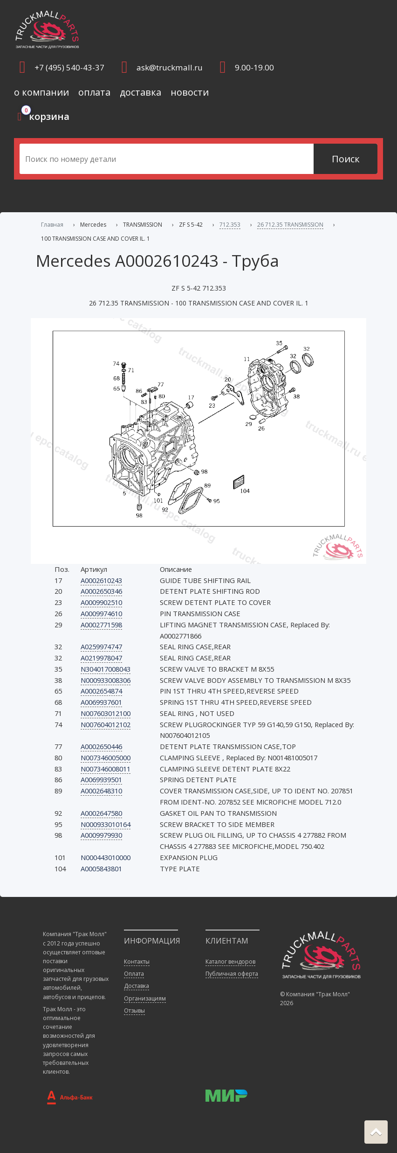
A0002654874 (101, 690)
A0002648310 (101, 790)
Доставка (136, 986)
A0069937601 (101, 702)
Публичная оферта (231, 974)
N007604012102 (105, 724)
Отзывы (134, 1010)
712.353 (229, 225)
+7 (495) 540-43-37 (69, 67)
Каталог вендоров (230, 961)
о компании (41, 92)
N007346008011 (105, 768)
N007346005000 (105, 757)
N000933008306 (105, 680)
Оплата (134, 974)
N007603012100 (105, 713)
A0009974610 (101, 613)
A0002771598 (101, 624)
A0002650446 (101, 746)
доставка (140, 92)
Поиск (346, 159)
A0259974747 (101, 646)
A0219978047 (101, 657)
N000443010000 (105, 857)
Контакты (137, 961)
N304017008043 (105, 669)
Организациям (145, 998)
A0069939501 (101, 779)
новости (190, 92)
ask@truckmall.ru (170, 67)
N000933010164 (105, 824)
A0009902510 (101, 602)
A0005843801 (101, 868)
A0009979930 (101, 835)
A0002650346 (101, 591)
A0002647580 (101, 813)
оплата (94, 92)
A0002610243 (101, 580)
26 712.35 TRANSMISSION (290, 225)
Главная (52, 225)
